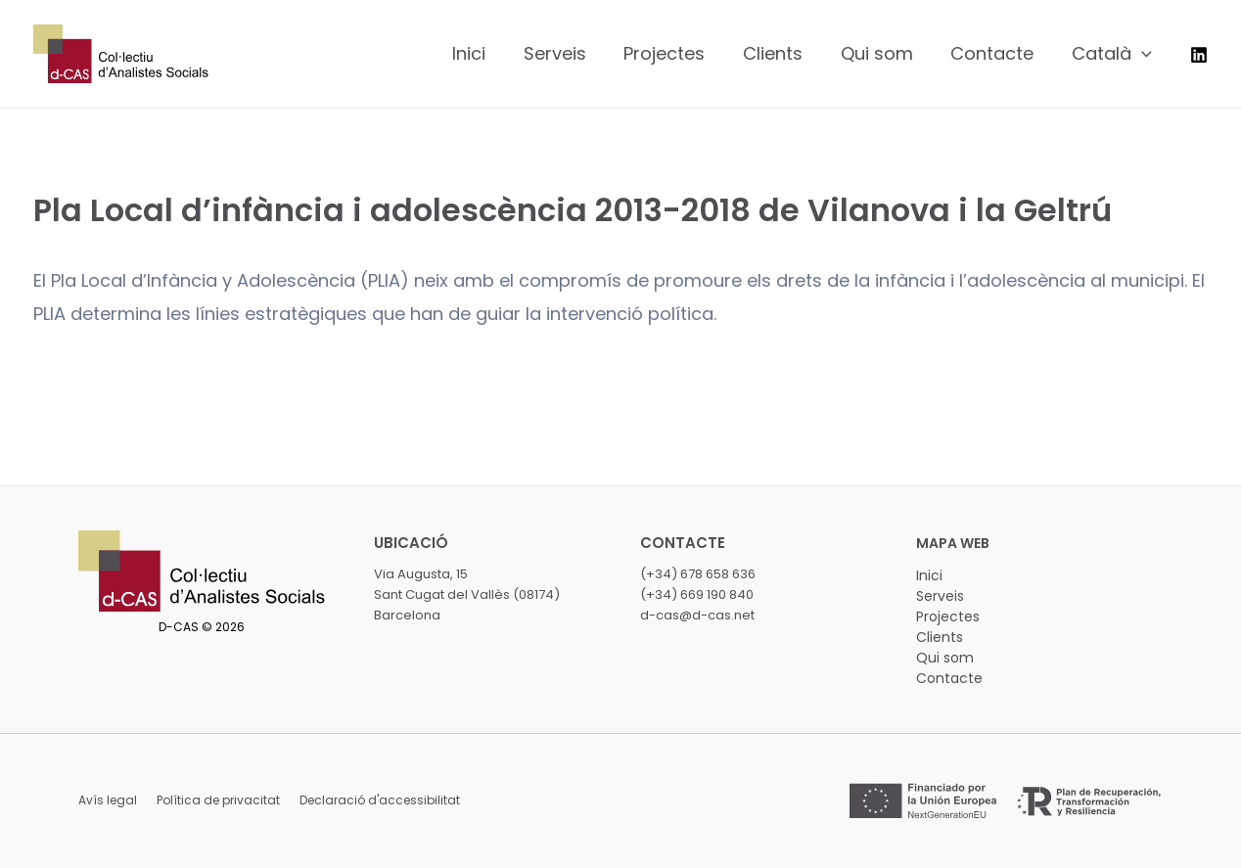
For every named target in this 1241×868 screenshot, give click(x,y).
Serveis (940, 596)
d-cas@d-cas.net (697, 615)
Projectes (948, 616)
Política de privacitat (218, 800)
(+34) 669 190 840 (697, 594)
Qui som (945, 657)
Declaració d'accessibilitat (379, 800)
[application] (1142, 54)
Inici (929, 575)
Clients (939, 637)
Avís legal (107, 800)
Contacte (949, 678)
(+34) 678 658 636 (698, 574)
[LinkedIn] (1199, 55)
